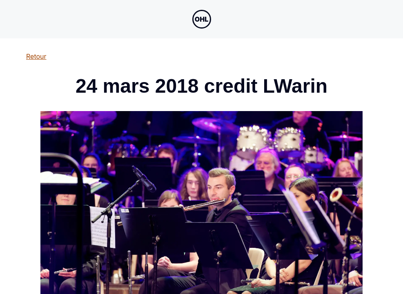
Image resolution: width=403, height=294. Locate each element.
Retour (36, 56)
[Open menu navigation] (201, 19)
